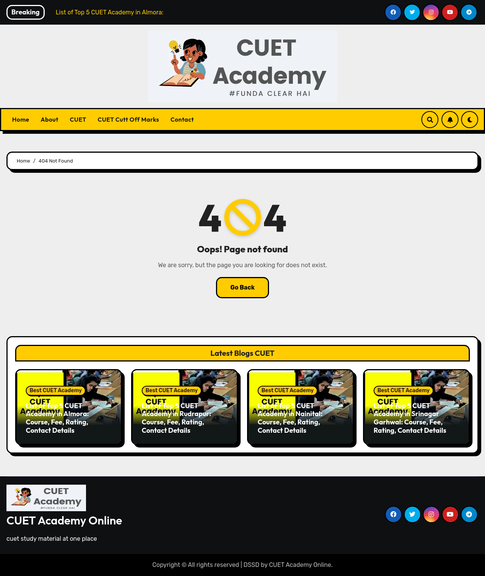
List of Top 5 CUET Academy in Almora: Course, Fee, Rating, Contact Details (57, 418)
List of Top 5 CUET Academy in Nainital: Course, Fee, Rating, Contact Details (290, 418)
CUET (78, 119)
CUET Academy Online (64, 520)
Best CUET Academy (56, 390)
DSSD (252, 564)
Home (20, 119)
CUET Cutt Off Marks (128, 119)
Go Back (242, 287)
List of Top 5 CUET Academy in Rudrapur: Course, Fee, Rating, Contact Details (176, 418)
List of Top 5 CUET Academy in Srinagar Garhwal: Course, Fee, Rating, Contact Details (410, 418)
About (49, 119)
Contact (182, 119)
